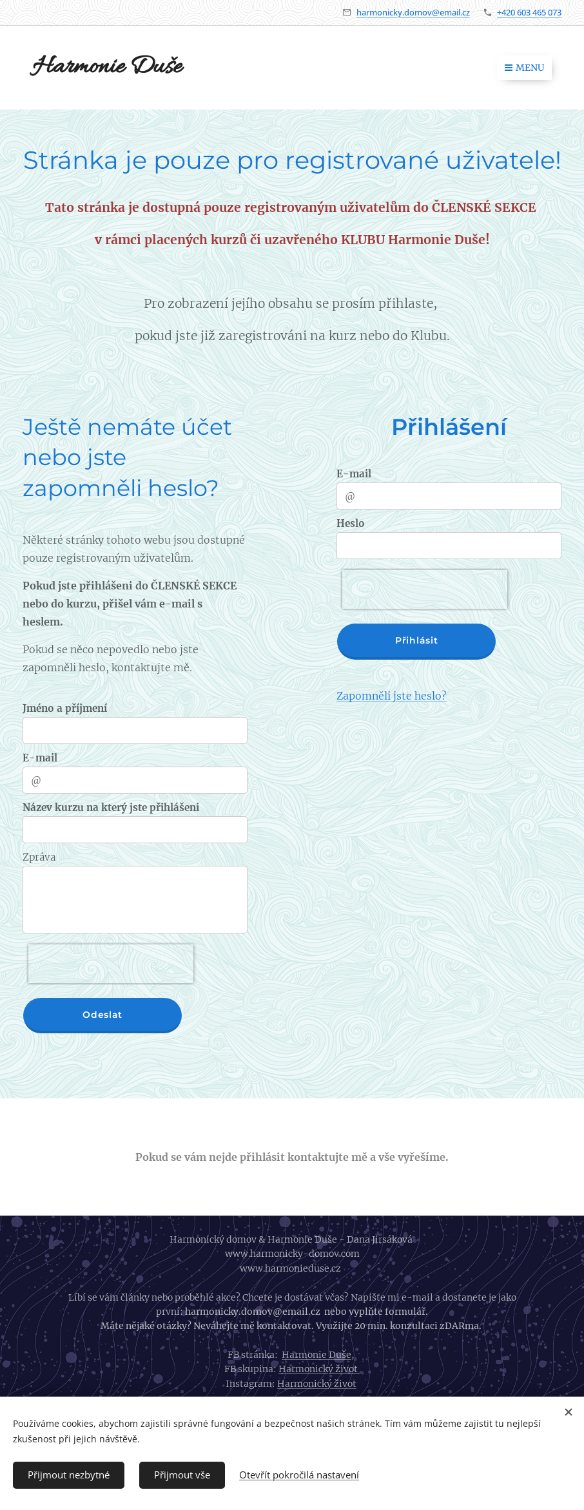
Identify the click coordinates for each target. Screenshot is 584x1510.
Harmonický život (319, 1369)
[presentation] (110, 963)
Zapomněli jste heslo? (391, 695)
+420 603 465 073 (529, 12)
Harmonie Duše (316, 1355)
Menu (524, 67)
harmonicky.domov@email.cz (413, 12)
